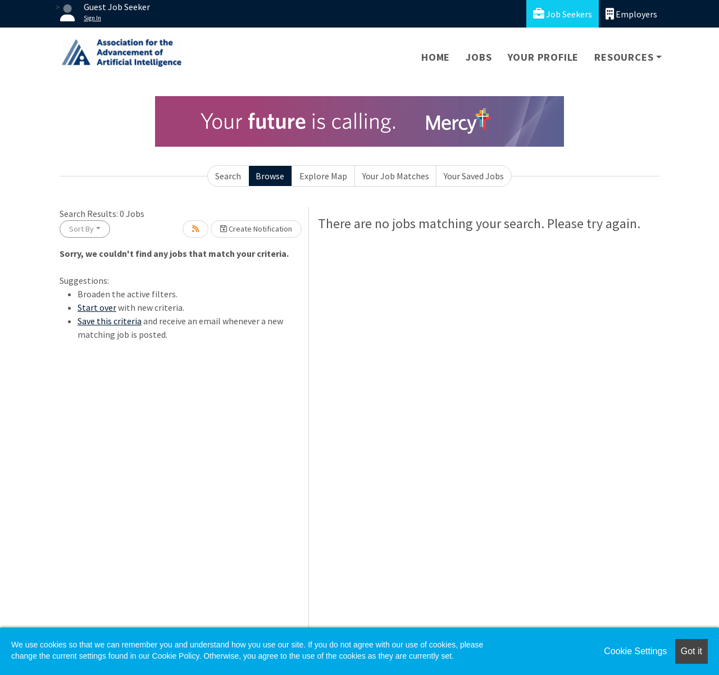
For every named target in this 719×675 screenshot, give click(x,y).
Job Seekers (562, 14)
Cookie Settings (635, 651)
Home (435, 57)
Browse (270, 176)
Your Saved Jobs (474, 176)
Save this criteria (110, 321)
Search (228, 176)
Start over (97, 307)
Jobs (479, 57)
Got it (691, 651)
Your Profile (543, 57)
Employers (631, 14)
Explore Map (323, 176)
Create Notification (256, 229)
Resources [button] (623, 57)
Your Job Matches (395, 176)
